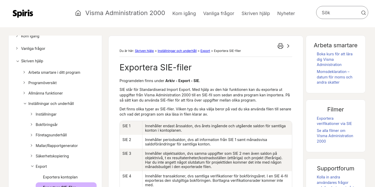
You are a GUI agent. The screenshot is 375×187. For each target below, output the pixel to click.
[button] (363, 12)
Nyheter (286, 13)
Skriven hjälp (28, 61)
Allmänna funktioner (42, 93)
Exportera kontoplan (60, 177)
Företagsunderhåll (48, 135)
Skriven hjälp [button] (256, 13)
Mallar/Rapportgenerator (53, 146)
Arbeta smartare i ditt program (51, 72)
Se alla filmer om (335, 135)
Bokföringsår (43, 124)
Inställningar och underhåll (48, 103)
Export (38, 166)
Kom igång (26, 36)
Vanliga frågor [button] (218, 13)
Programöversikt (39, 83)
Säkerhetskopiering (49, 156)
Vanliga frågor (29, 48)
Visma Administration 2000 (125, 13)
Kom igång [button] (184, 13)
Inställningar (43, 114)
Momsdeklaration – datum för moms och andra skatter (335, 76)
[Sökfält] (342, 12)
